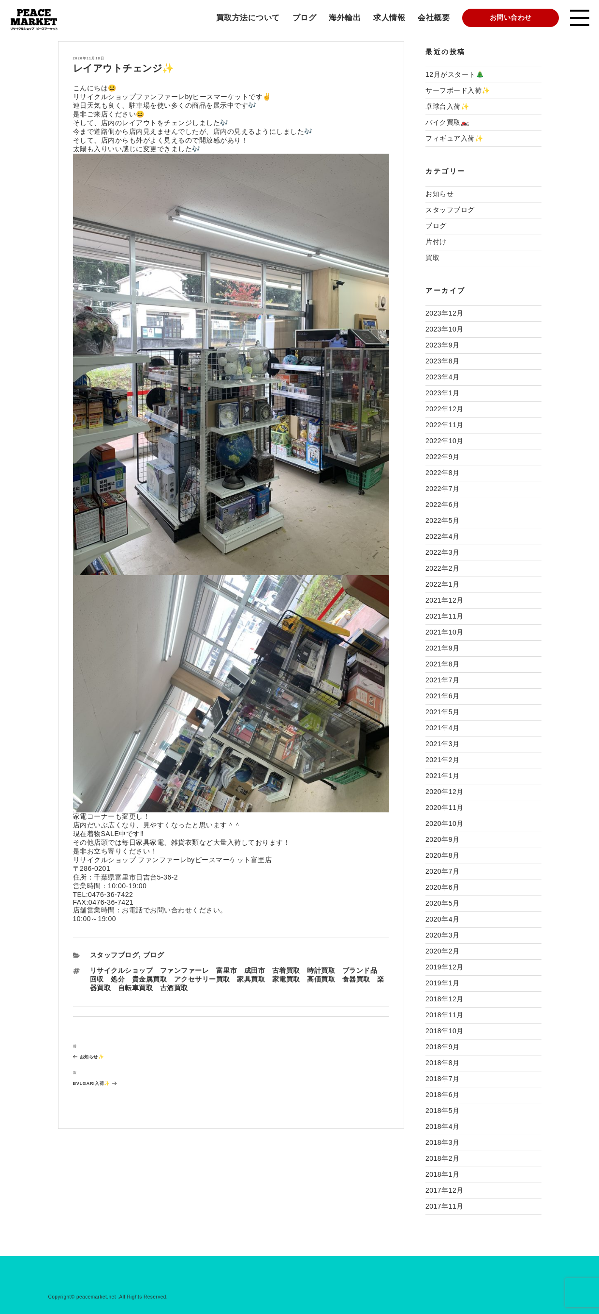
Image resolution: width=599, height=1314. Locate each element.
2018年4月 (442, 1126)
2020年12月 (444, 791)
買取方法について (248, 18)
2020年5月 (442, 903)
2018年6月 (442, 1094)
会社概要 (434, 18)
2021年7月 (442, 680)
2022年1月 (442, 584)
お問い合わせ (511, 17)
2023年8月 (442, 361)
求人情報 (389, 18)
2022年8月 (442, 473)
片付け (436, 241)
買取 (432, 257)
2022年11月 (444, 425)
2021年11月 (444, 616)
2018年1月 (442, 1174)
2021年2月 (442, 760)
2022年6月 (442, 504)
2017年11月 (444, 1206)
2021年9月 (442, 648)
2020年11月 (444, 807)
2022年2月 (442, 568)
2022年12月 (444, 409)
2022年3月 (442, 552)
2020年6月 (442, 887)
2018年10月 (444, 1031)
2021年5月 (442, 712)
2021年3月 (442, 744)
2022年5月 (442, 520)
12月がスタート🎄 (454, 74)
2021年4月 (442, 728)
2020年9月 (442, 839)
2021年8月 (442, 664)
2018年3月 (442, 1142)
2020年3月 (442, 935)
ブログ (304, 18)
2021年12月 (444, 600)
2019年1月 (442, 983)
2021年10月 (444, 632)
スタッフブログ (114, 955)
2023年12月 (444, 313)
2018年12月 (444, 999)
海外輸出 (345, 18)
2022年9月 (442, 457)
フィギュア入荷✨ (454, 138)
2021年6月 (442, 696)
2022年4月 (442, 536)
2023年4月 (442, 377)
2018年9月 (442, 1047)
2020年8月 (442, 855)
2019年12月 (444, 967)
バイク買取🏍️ (447, 122)
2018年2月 (442, 1158)
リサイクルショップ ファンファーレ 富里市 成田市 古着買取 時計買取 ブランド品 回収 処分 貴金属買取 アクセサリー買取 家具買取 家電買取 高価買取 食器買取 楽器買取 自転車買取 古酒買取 (237, 979)
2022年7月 (442, 488)
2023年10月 (444, 329)
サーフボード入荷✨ (457, 90)
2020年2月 (442, 951)
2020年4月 (442, 919)
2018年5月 (442, 1110)
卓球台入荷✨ (447, 106)
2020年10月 (444, 823)
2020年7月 (442, 871)
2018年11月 (444, 1015)
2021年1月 (442, 776)
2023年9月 (442, 345)
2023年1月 (442, 393)
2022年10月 (444, 441)
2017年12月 (444, 1190)
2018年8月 (442, 1063)
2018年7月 (442, 1079)
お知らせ (439, 194)
